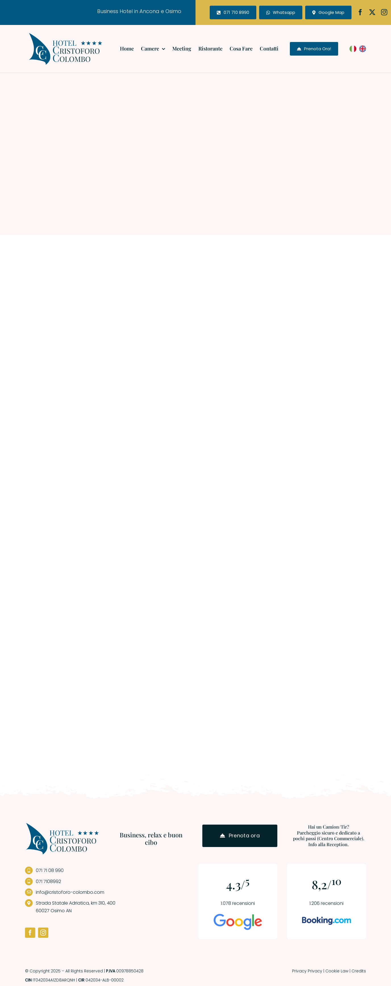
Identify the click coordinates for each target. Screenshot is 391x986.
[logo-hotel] (65, 34)
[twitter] (372, 12)
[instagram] (384, 12)
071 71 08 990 (50, 870)
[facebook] (360, 12)
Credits (359, 971)
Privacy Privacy (307, 971)
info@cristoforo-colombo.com (70, 892)
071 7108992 (48, 881)
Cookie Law (336, 971)
